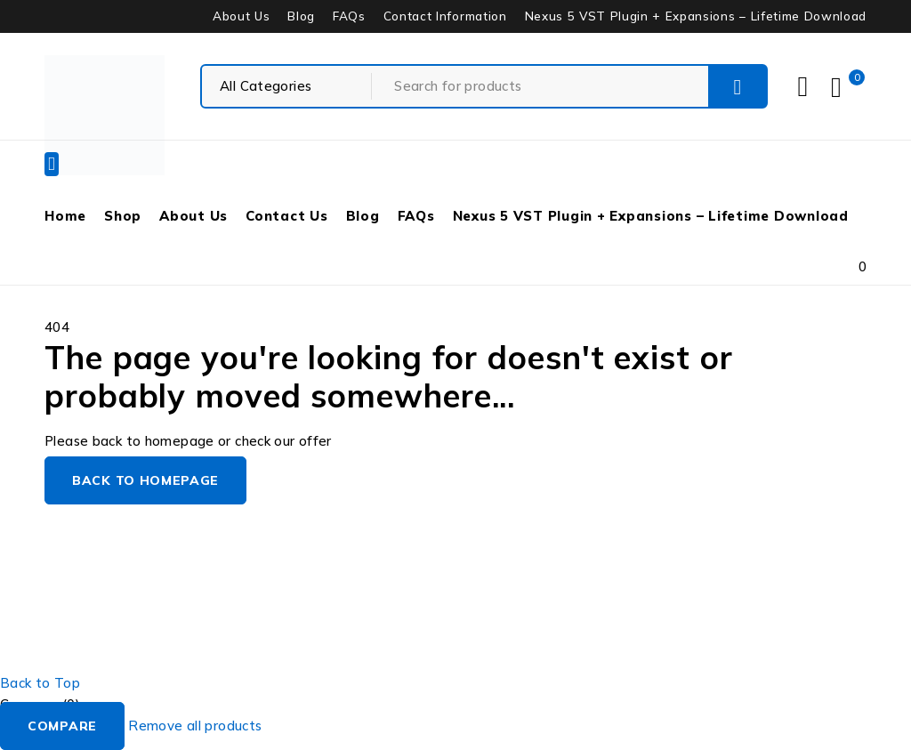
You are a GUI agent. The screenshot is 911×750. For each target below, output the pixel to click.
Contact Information (445, 16)
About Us (241, 16)
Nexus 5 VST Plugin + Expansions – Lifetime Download (696, 16)
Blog (301, 16)
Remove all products (195, 725)
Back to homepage (145, 480)
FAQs (349, 16)
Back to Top (40, 682)
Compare (62, 726)
